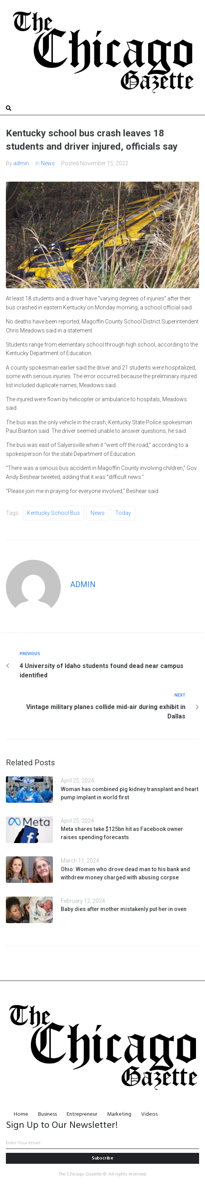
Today (123, 513)
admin (21, 163)
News (48, 163)
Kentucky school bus (53, 513)
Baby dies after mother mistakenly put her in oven (124, 909)
